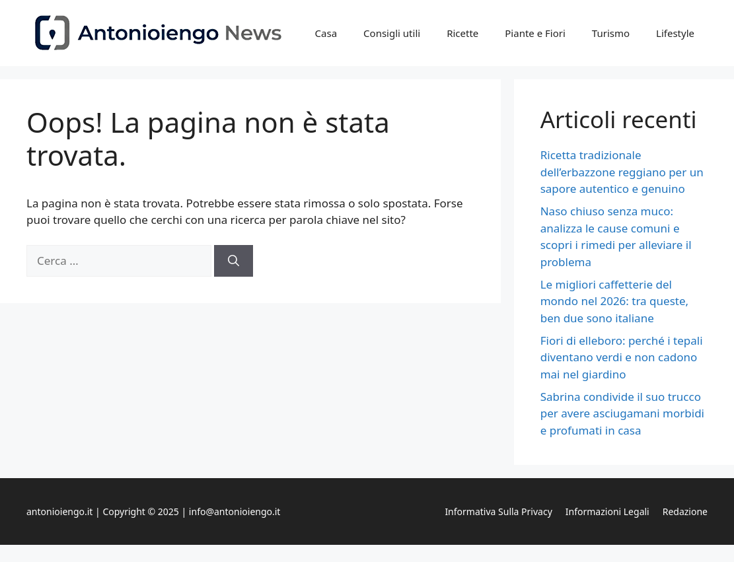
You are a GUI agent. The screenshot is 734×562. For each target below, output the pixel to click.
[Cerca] (233, 261)
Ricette (462, 33)
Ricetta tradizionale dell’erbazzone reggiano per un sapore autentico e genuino (622, 171)
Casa (326, 33)
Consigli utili (391, 33)
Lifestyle (675, 33)
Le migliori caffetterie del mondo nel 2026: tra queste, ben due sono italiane (614, 301)
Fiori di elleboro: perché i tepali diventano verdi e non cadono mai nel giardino (621, 357)
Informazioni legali (607, 511)
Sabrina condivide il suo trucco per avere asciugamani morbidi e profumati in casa (622, 413)
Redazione (685, 511)
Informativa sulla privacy (498, 511)
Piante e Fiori (535, 33)
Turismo (611, 33)
